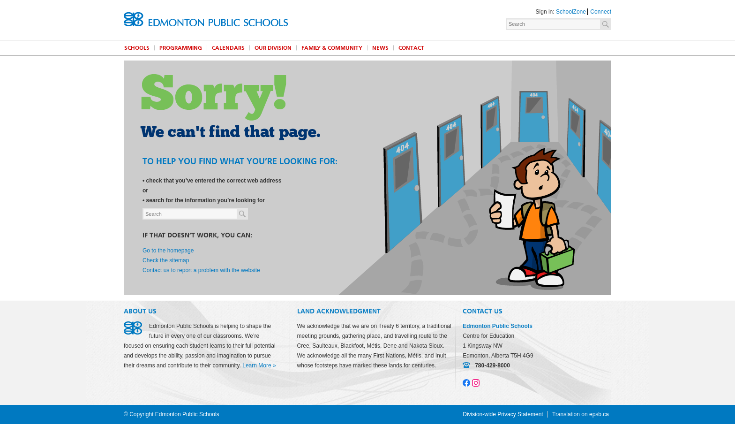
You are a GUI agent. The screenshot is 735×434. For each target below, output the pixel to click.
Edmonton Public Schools (206, 19)
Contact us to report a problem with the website (201, 270)
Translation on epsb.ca (580, 414)
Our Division (273, 48)
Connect (600, 11)
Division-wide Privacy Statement (503, 414)
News (380, 48)
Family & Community (331, 48)
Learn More (256, 365)
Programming (180, 48)
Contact (411, 48)
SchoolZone (571, 11)
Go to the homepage (168, 250)
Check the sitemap (165, 260)
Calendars (228, 48)
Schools (137, 48)
